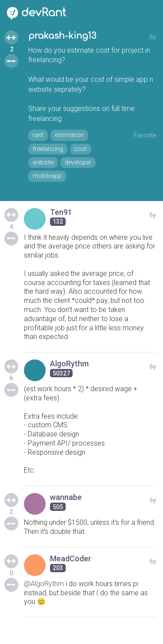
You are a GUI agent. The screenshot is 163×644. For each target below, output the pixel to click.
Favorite (145, 135)
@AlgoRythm (44, 584)
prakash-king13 (62, 36)
